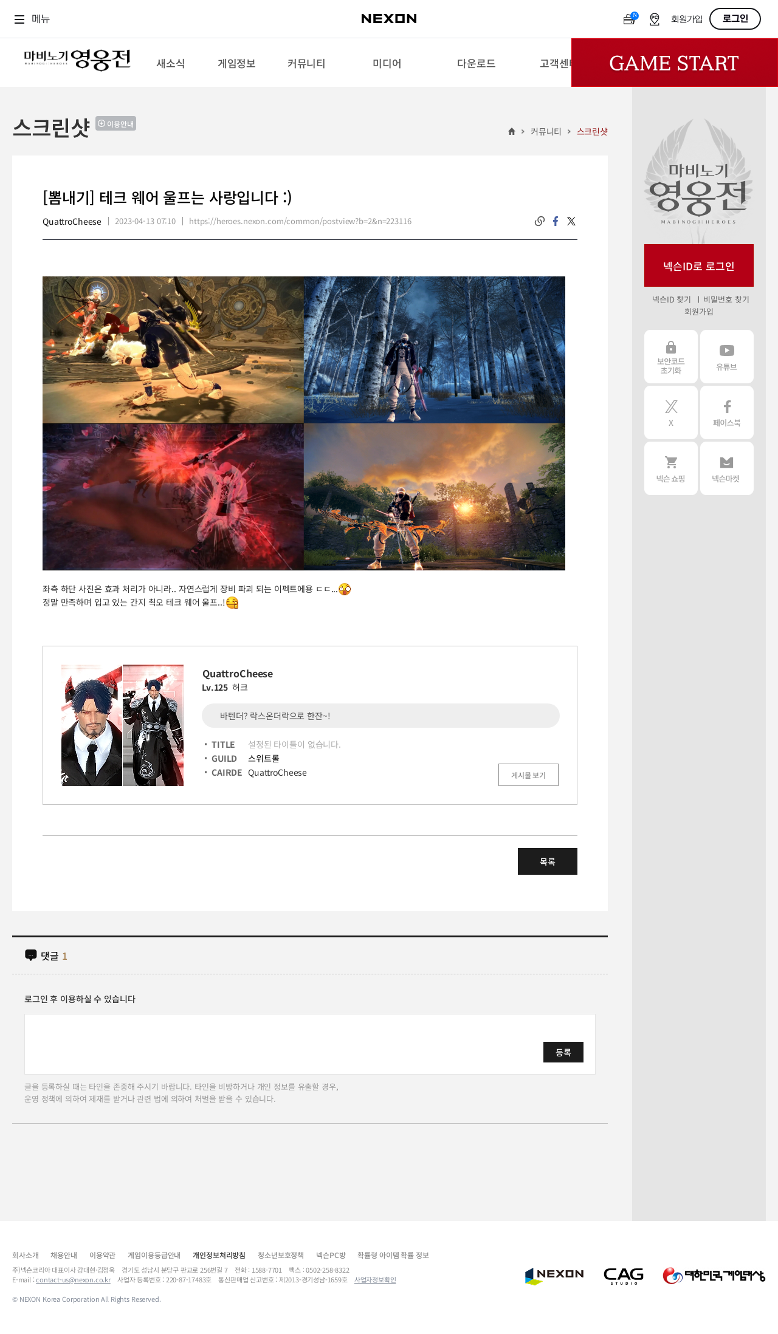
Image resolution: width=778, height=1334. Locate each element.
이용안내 (120, 123)
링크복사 (540, 221)
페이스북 (727, 412)
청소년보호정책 (281, 1255)
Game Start (674, 62)
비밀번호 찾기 (726, 299)
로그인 (735, 18)
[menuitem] (170, 62)
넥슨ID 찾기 (671, 299)
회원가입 (687, 20)
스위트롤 (263, 758)
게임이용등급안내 (154, 1255)
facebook (555, 221)
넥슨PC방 (330, 1255)
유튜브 (727, 356)
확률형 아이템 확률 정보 (393, 1255)
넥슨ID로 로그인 (699, 265)
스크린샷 (592, 131)
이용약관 (102, 1255)
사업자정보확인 (375, 1279)
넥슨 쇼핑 (671, 468)
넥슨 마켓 (727, 468)
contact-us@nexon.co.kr (73, 1279)
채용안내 (63, 1255)
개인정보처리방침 (219, 1255)
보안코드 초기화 (671, 356)
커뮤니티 (546, 131)
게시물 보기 (528, 775)
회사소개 (25, 1255)
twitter (571, 221)
